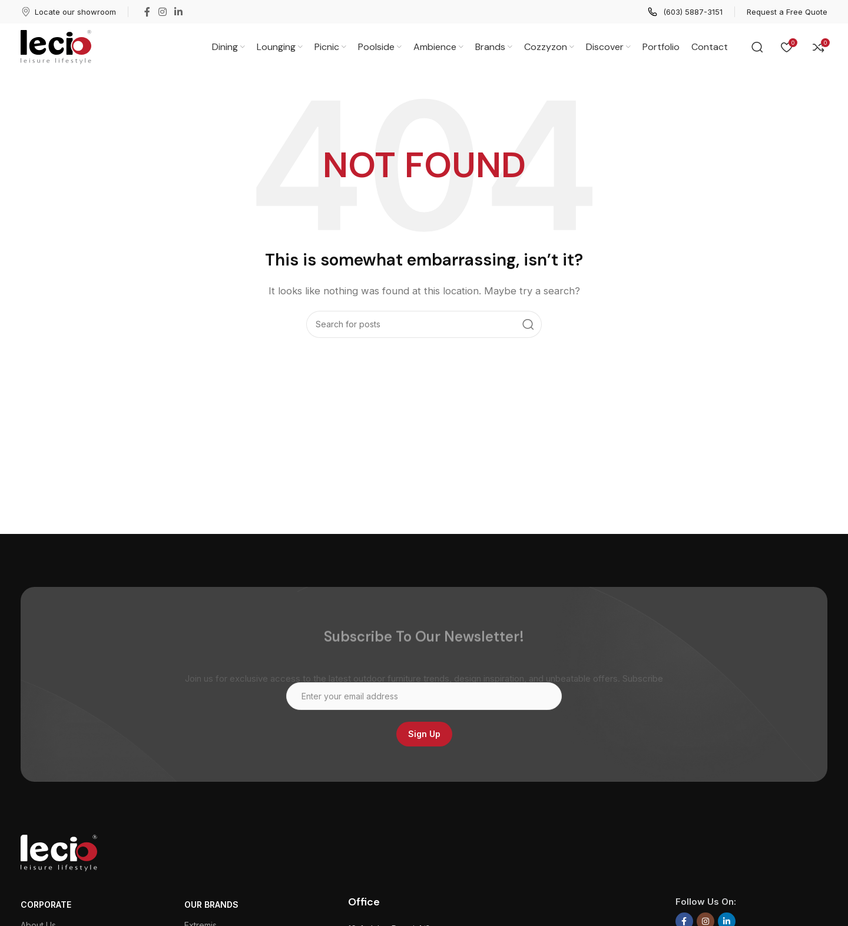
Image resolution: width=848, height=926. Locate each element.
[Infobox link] (68, 11)
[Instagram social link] (162, 12)
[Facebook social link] (147, 12)
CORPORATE (46, 905)
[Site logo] (56, 46)
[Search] (757, 47)
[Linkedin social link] (178, 12)
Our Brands (211, 905)
